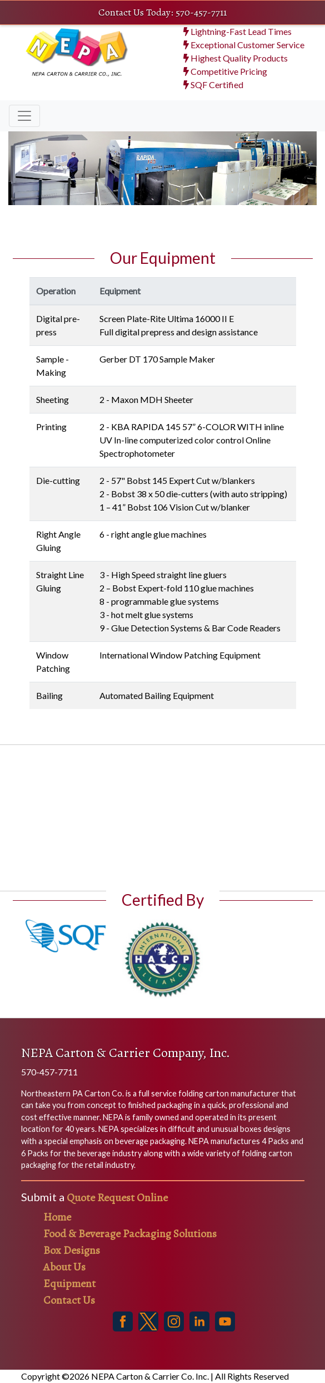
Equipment (69, 1283)
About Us (64, 1266)
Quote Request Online (117, 1197)
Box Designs (71, 1250)
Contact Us (69, 1300)
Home (57, 1217)
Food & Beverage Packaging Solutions (130, 1233)
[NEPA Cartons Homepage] (75, 62)
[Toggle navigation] (24, 116)
